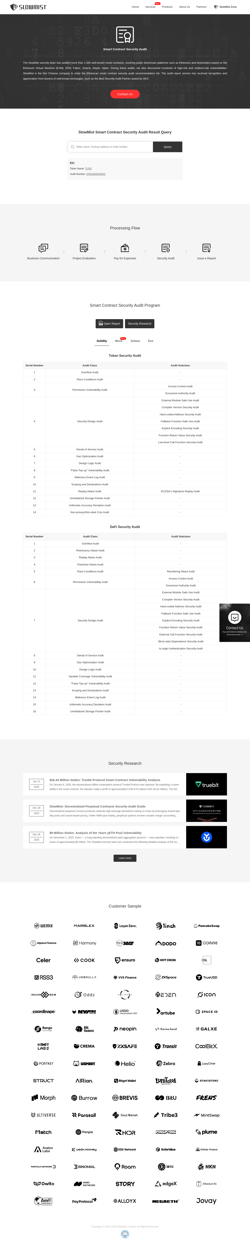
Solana (135, 341)
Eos (150, 341)
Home (135, 6)
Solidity (102, 341)
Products (167, 6)
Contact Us (125, 94)
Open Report (109, 323)
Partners (202, 6)
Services (151, 5)
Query (168, 146)
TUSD (88, 168)
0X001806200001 (96, 174)
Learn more (125, 858)
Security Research (139, 323)
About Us (184, 6)
